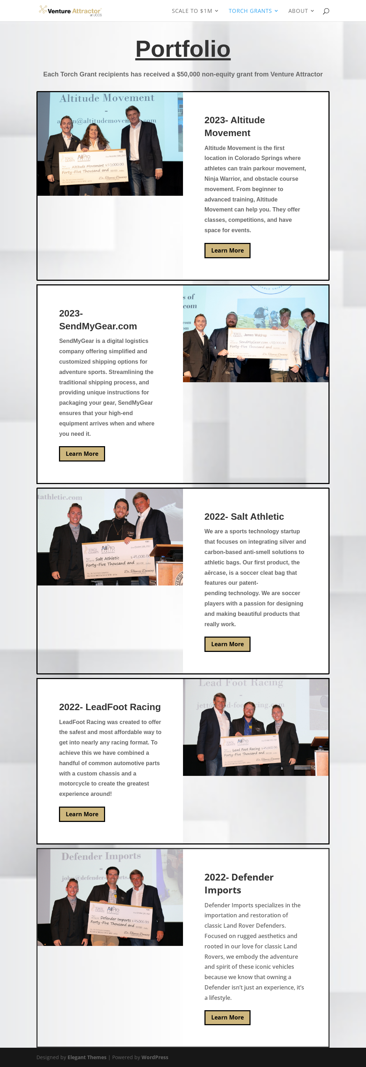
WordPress (155, 1057)
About (298, 11)
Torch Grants (250, 11)
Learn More (227, 250)
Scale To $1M (192, 11)
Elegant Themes (87, 1057)
